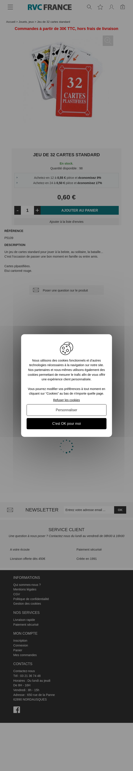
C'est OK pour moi (66, 423)
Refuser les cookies (66, 400)
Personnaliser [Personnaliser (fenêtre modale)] (66, 410)
